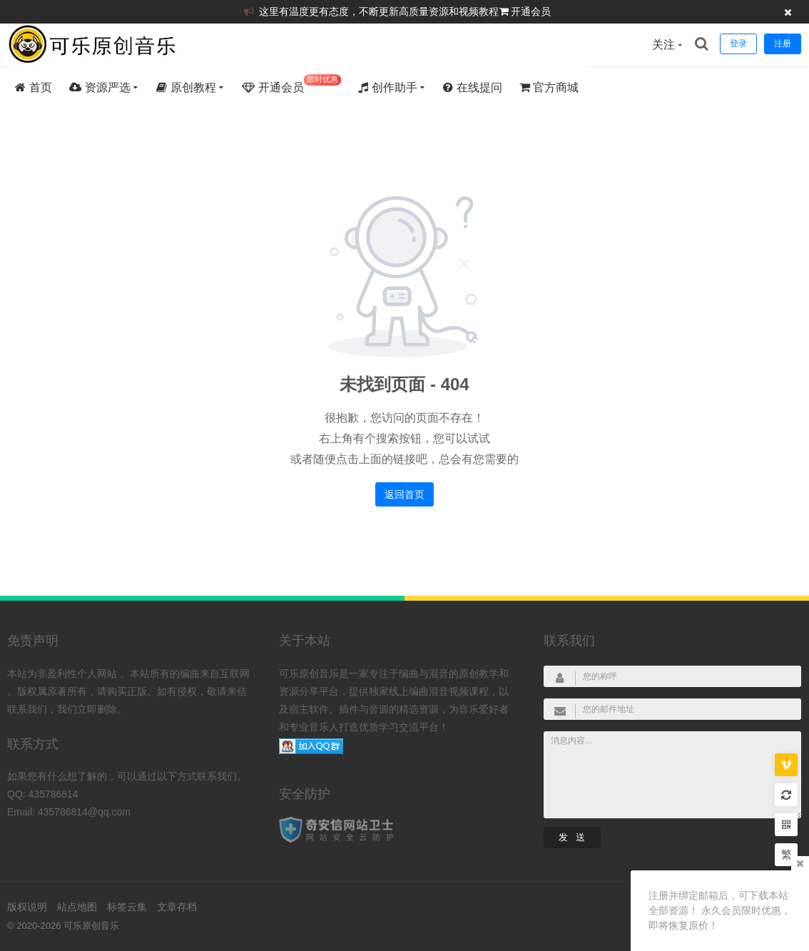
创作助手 (387, 87)
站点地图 (77, 906)
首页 (33, 87)
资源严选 (99, 87)
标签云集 (127, 906)
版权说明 (27, 906)
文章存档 (177, 906)
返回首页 (404, 494)
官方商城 (549, 87)
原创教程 (185, 87)
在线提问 (472, 87)
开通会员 (531, 11)
